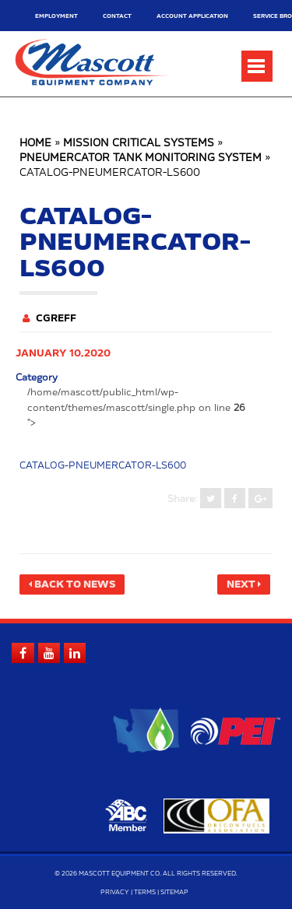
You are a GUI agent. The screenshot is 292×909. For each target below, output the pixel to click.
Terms (145, 893)
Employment (56, 16)
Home (35, 144)
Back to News (74, 584)
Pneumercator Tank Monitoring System (140, 158)
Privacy (114, 893)
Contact (117, 16)
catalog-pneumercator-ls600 (102, 465)
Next (241, 584)
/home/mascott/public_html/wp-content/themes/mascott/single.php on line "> (136, 407)
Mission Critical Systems (138, 144)
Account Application (192, 16)
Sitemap (174, 893)
